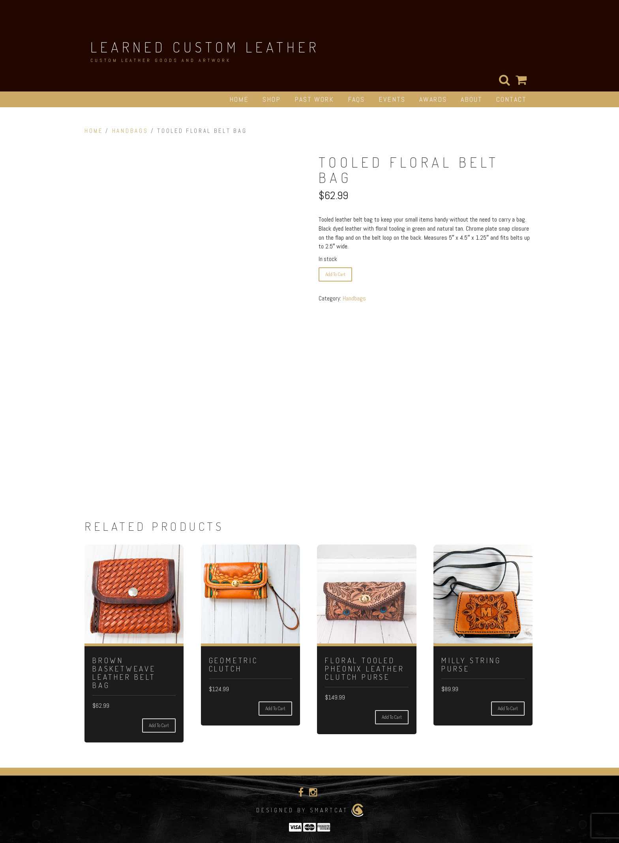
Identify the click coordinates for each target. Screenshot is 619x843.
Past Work (314, 99)
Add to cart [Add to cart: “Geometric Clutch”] (275, 708)
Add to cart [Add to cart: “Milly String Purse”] (508, 708)
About (471, 99)
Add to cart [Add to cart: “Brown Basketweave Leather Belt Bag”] (159, 725)
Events (392, 99)
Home (239, 99)
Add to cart (335, 274)
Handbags (130, 130)
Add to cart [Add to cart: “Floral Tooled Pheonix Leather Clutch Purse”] (392, 717)
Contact (511, 99)
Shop (272, 99)
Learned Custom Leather (204, 47)
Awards (433, 99)
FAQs (356, 99)
